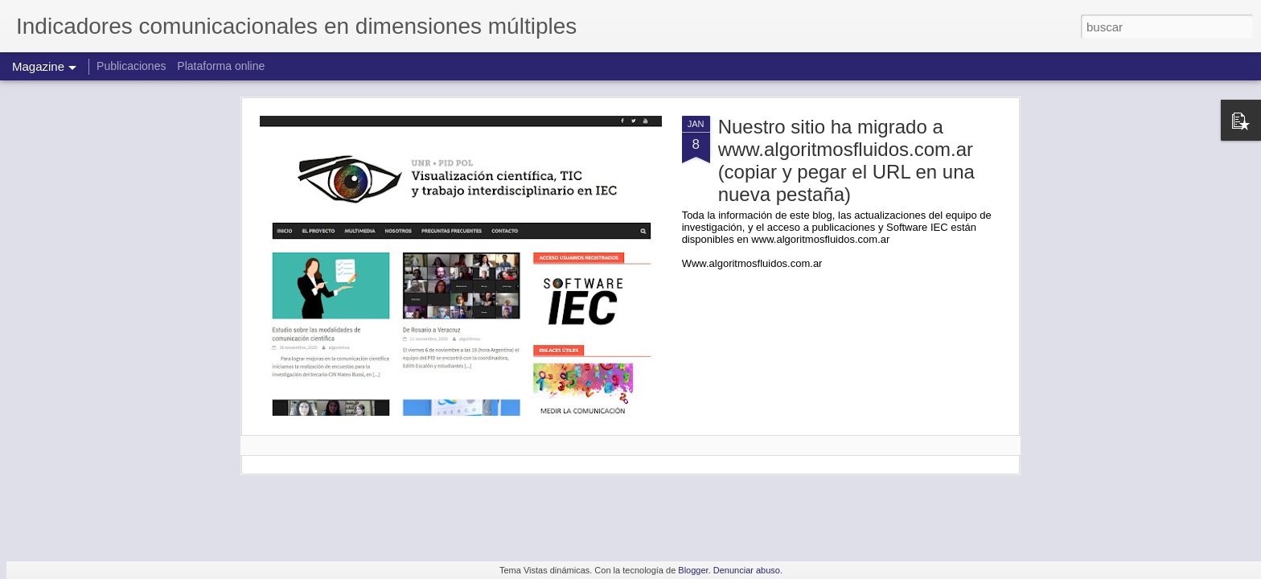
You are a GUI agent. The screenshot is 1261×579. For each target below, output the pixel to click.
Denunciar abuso (746, 570)
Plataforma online (221, 66)
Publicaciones (133, 66)
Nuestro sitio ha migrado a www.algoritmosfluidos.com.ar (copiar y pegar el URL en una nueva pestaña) (846, 160)
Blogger (693, 570)
